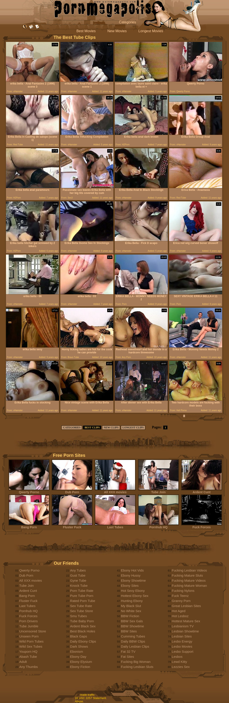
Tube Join (158, 490)
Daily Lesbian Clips (135, 646)
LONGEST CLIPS (133, 427)
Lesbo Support (182, 651)
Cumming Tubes (133, 636)
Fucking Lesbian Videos (189, 570)
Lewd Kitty (179, 662)
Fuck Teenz (180, 596)
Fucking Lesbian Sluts (137, 667)
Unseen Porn (29, 636)
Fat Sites (127, 656)
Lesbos (177, 656)
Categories (127, 22)
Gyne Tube (78, 580)
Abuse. (79, 701)
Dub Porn (72, 490)
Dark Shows (79, 646)
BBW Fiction (130, 616)
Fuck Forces (201, 526)
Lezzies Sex (181, 667)
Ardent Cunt (201, 490)
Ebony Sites (130, 585)
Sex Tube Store (81, 611)
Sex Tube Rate (81, 606)
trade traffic (87, 694)
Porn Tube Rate (81, 590)
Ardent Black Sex (82, 626)
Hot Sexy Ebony (133, 590)
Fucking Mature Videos (189, 580)
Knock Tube (79, 585)
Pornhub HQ (158, 526)
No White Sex (131, 611)
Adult (23, 662)
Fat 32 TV (128, 651)
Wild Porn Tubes (31, 641)
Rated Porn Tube (82, 601)
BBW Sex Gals (132, 621)
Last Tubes (115, 526)
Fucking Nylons (183, 590)
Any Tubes (78, 570)
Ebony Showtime (133, 580)
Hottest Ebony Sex (134, 596)
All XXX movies (115, 490)
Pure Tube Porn (81, 596)
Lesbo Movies (182, 646)
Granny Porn (181, 601)
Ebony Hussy (130, 575)
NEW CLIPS (111, 427)
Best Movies (86, 31)
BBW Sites (129, 631)
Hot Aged (178, 611)
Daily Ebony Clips (83, 641)
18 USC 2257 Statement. (91, 698)
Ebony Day (78, 656)
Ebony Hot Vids (132, 570)
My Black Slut (131, 606)
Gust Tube (77, 575)
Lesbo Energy (182, 641)
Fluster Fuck (72, 526)
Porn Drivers (28, 621)
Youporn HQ (28, 651)
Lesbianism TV (183, 626)
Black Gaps (78, 636)
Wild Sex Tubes (30, 646)
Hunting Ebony (132, 601)
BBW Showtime (132, 626)
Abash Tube (28, 656)
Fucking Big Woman (136, 662)
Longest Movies (150, 31)
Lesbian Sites (182, 636)
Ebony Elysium (81, 662)
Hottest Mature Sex (186, 621)
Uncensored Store (32, 631)
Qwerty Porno (29, 490)
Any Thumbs (28, 667)
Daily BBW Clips (133, 641)
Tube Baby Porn (82, 621)
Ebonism (76, 651)
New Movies (117, 31)
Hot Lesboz (180, 616)
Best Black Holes (82, 631)
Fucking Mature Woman (189, 585)
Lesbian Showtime (185, 631)
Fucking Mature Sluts (187, 575)
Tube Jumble (28, 626)
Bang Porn (29, 526)
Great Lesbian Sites (186, 606)
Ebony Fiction (80, 667)
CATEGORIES (71, 427)
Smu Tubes (78, 616)
